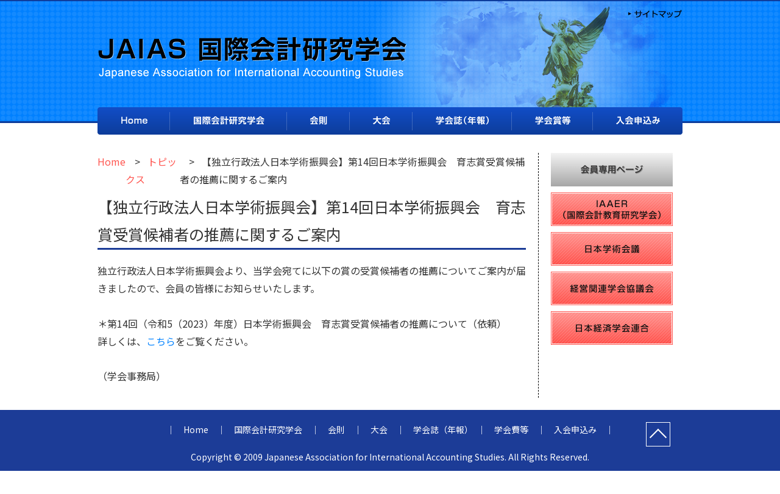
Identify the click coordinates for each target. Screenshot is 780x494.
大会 (381, 121)
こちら (161, 341)
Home (133, 121)
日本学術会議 (612, 249)
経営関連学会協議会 (612, 288)
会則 (318, 121)
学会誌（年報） (462, 121)
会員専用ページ (612, 169)
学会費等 (552, 121)
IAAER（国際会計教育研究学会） (612, 209)
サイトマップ (653, 12)
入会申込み (637, 121)
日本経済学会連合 (612, 328)
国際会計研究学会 (228, 121)
